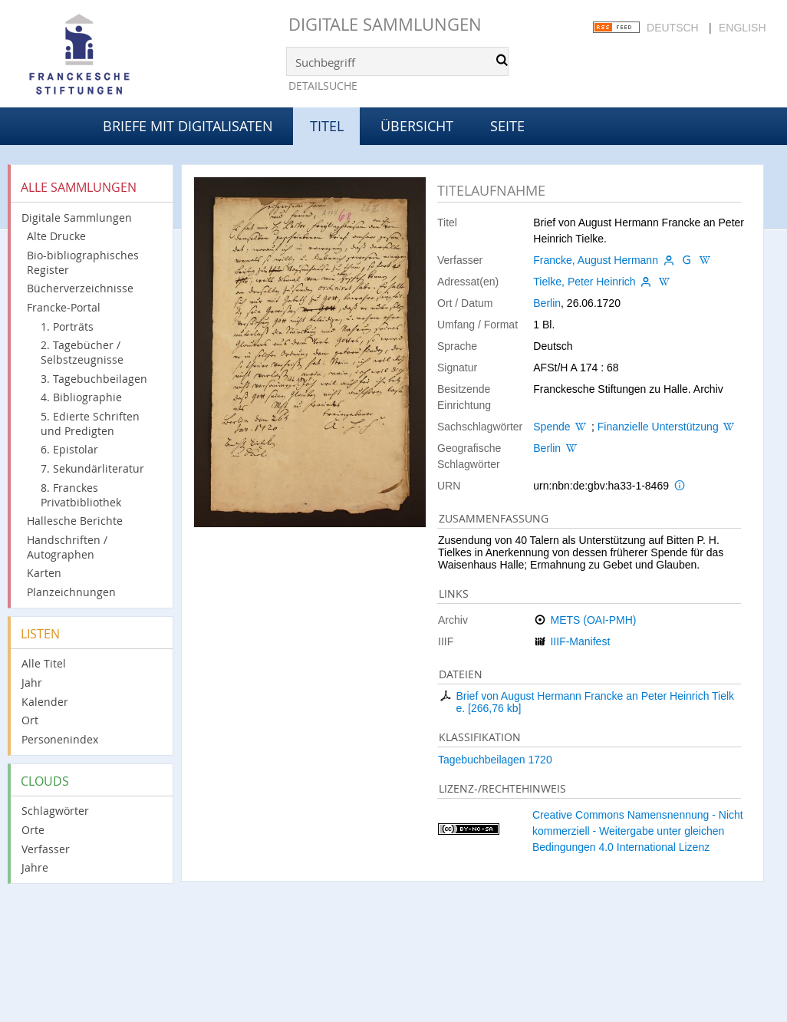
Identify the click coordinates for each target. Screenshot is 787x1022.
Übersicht (416, 126)
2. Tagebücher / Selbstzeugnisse (82, 352)
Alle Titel (43, 663)
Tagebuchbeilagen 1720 (495, 759)
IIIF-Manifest (580, 641)
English (742, 27)
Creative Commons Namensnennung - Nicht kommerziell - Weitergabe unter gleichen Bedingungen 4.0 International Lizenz (637, 831)
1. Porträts (67, 326)
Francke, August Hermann (595, 260)
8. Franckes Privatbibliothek (81, 494)
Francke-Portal (63, 307)
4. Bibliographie (81, 397)
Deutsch (673, 27)
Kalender (44, 701)
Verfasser (45, 849)
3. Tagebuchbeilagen (94, 378)
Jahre (34, 867)
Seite (507, 126)
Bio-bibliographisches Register (83, 262)
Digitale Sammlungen (385, 24)
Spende (551, 426)
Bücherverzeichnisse (80, 288)
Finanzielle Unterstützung (658, 426)
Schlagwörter (55, 810)
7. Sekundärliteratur (92, 468)
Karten (44, 572)
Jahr (31, 682)
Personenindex (59, 739)
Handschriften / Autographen (67, 547)
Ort (29, 720)
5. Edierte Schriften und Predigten (90, 423)
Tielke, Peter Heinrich (584, 281)
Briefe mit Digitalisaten (188, 126)
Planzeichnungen (71, 592)
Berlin (547, 303)
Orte (32, 830)
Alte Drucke (56, 236)
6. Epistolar (69, 449)
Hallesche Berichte (75, 520)
